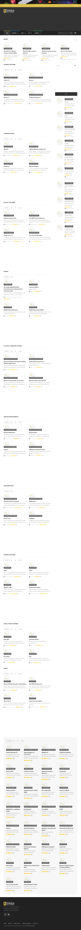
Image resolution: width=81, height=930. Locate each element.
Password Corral (8, 235)
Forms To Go (7, 518)
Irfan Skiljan (33, 645)
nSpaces (6, 449)
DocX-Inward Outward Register (30, 848)
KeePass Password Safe (10, 218)
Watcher (6, 149)
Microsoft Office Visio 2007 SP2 (37, 380)
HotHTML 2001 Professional (11, 501)
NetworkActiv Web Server (66, 828)
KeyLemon (6, 166)
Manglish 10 (45, 752)
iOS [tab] (15, 70)
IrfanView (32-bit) (34, 639)
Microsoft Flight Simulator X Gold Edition (15, 684)
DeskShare (33, 172)
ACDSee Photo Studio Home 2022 (31, 866)
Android (38, 33)
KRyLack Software (34, 224)
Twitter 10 (6, 80)
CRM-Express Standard (48, 847)
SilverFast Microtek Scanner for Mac (69, 214)
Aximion (8, 828)
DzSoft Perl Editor (11, 847)
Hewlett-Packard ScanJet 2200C (31, 791)
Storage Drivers (68, 112)
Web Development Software (10, 498)
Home (7, 33)
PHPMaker (32, 518)
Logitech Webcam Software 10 (37, 149)
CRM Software (7, 567)
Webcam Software (8, 146)
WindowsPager (33, 432)
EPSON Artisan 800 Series (11, 310)
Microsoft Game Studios (10, 707)
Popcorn (31, 80)
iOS (30, 33)
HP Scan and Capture (66, 51)
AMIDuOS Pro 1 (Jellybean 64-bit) (13, 810)
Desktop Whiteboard (9, 432)
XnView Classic (46, 865)
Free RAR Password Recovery (37, 218)
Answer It (6, 97)
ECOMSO (33, 690)
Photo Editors (8, 636)
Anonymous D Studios (35, 707)
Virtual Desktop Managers (10, 429)
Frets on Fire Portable (12, 884)
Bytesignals (8, 455)
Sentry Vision (9, 771)
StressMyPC (45, 809)
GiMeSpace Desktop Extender (37, 449)
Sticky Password (10, 790)
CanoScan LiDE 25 (34, 287)
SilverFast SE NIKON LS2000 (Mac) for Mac (69, 201)
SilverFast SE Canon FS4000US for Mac (69, 228)
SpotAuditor (62, 771)
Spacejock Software (9, 576)
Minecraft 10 (7, 701)
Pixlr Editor (7, 656)
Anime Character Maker (35, 701)
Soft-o (32, 241)
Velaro (31, 570)
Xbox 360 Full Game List (35, 684)
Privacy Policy (17, 923)
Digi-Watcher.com (9, 155)
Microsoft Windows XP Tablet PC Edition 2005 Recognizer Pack (15, 362)
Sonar (5, 570)
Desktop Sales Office (34, 587)
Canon (32, 291)
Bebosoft (7, 524)
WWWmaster (32, 501)
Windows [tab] (7, 70)
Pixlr (7, 662)
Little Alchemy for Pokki (30, 884)
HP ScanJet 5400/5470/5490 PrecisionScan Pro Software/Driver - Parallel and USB (13, 289)
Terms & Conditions (26, 923)
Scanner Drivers (8, 48)
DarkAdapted (27, 809)
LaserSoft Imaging (28, 60)
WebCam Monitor (34, 166)
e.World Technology (35, 524)
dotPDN (7, 645)
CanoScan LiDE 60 (64, 790)
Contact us (19, 5)
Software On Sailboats (35, 593)
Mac (23, 33)
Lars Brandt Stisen (9, 438)
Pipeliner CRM (7, 587)
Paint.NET (6, 639)
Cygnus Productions (9, 241)
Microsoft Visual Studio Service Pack (14, 380)
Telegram (33, 103)
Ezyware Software (34, 507)
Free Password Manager (35, 235)
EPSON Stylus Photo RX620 (36, 310)
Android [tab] (20, 70)
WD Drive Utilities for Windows (69, 101)
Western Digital (70, 109)
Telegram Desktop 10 (34, 97)
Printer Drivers (8, 307)
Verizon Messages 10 (11, 752)
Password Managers (9, 215)
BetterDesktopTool (29, 828)
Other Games (7, 681)
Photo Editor (9, 865)
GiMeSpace (33, 455)
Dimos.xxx (33, 86)
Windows (15, 33)
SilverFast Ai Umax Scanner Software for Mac (69, 186)
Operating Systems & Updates (11, 358)
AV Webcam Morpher (65, 752)
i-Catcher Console (29, 771)
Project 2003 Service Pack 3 (36, 361)
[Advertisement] (44, 19)
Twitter (7, 86)
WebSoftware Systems (10, 507)
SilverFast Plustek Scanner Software (49, 52)
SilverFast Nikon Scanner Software (29, 52)
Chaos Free (62, 847)
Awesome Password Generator (47, 772)
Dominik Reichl (8, 224)
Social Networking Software (11, 77)
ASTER (61, 809)
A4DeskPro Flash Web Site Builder (49, 829)
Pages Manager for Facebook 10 (29, 753)
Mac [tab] (12, 70)
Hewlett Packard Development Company (68, 59)
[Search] (65, 33)
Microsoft (8, 369)
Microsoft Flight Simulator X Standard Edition (66, 866)
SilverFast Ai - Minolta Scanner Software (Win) (10, 52)
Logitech (33, 155)
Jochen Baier (33, 438)
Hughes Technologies (10, 103)
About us (13, 5)
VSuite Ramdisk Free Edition (69, 115)
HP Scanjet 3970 (46, 790)
